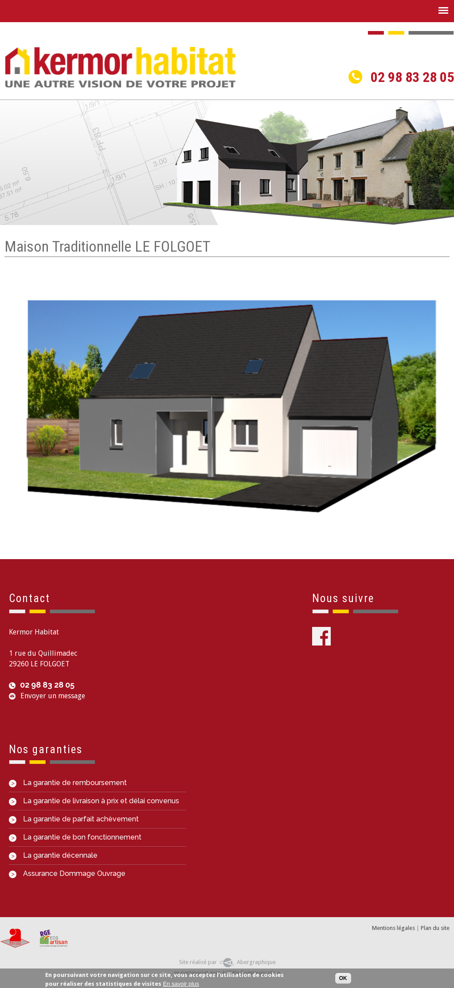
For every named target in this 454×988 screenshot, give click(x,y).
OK (343, 978)
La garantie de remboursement (68, 782)
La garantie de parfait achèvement (74, 819)
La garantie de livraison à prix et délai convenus (94, 801)
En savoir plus (181, 983)
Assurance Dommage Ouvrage (67, 873)
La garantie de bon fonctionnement (75, 837)
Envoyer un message (52, 696)
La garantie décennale (53, 855)
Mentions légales (393, 928)
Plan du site (435, 928)
